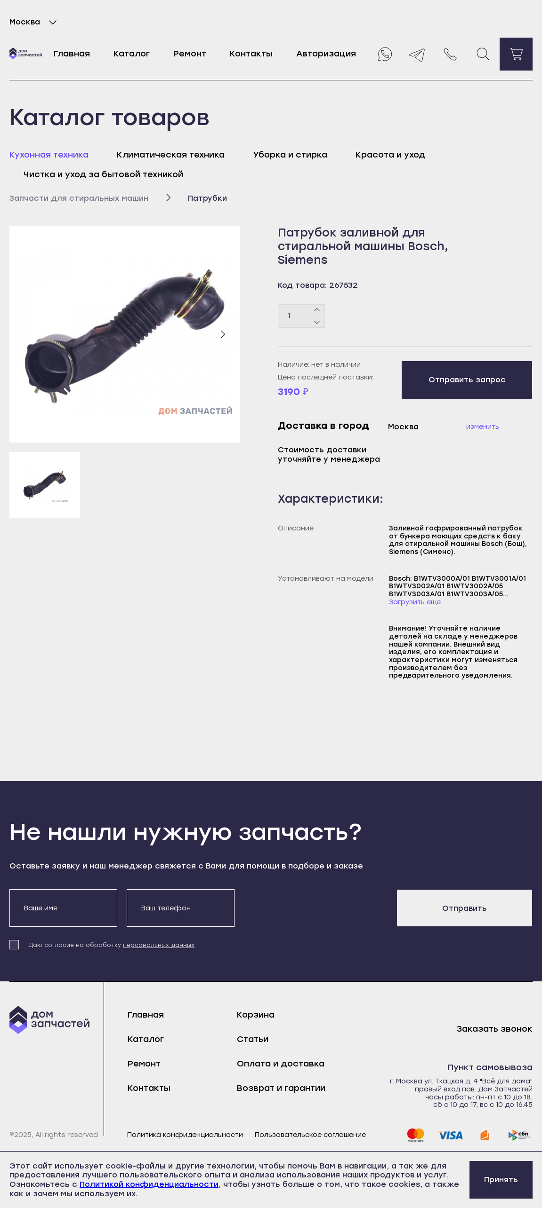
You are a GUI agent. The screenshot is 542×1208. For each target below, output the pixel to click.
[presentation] (315, 907)
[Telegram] (417, 54)
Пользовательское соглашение (310, 1135)
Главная (72, 53)
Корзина (256, 1015)
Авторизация (326, 53)
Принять (501, 1179)
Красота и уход (390, 155)
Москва (35, 22)
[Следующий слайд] (223, 334)
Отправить (464, 908)
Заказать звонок (495, 1029)
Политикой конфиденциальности (149, 1184)
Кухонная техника (49, 155)
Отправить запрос (467, 379)
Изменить (482, 427)
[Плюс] (317, 310)
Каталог (131, 53)
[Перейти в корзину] (516, 54)
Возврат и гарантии (281, 1088)
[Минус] (317, 322)
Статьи (252, 1039)
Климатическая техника (171, 155)
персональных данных (158, 945)
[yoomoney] (485, 1135)
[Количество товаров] (301, 316)
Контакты (251, 53)
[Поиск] (483, 54)
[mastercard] (415, 1135)
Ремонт (189, 53)
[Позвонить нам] (450, 54)
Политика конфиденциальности (185, 1135)
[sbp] (520, 1135)
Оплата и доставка (280, 1063)
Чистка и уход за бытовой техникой (103, 174)
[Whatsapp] (384, 54)
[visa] (450, 1135)
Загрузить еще (415, 602)
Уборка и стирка (290, 155)
